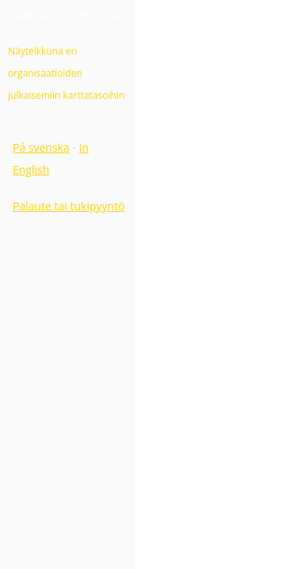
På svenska (41, 147)
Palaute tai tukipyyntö (69, 205)
